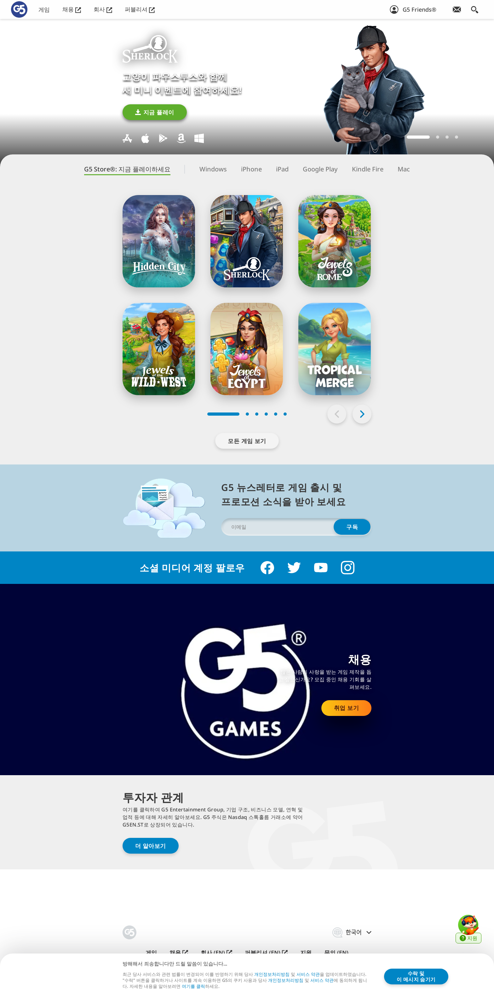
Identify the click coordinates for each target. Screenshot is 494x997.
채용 (71, 9)
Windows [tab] (213, 169)
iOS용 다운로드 (145, 138)
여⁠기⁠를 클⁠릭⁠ (193, 985)
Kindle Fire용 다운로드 (181, 138)
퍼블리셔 (140, 9)
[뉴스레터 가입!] (457, 9)
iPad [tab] (282, 169)
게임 (44, 9)
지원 (306, 952)
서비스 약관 (308, 974)
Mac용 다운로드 (127, 138)
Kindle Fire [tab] (367, 169)
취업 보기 (346, 708)
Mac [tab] (404, 169)
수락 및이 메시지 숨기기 (416, 976)
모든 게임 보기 (247, 441)
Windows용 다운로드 (199, 138)
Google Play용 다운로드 (163, 138)
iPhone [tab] (251, 169)
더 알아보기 (150, 846)
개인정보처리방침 (272, 974)
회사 (103, 9)
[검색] (474, 9)
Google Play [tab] (320, 169)
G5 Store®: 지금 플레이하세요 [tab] (127, 169)
